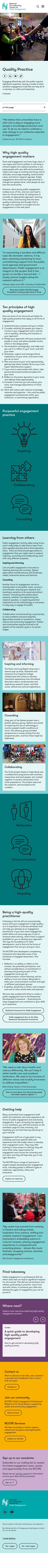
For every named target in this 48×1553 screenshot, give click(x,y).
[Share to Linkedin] (10, 76)
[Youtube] (11, 1511)
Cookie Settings (9, 1538)
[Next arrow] (42, 1319)
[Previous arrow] (35, 1319)
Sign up (9, 1482)
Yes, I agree (9, 1546)
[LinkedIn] (5, 1511)
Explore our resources (14, 1179)
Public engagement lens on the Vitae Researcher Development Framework (23, 1018)
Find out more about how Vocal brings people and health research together (24, 1093)
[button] (21, 76)
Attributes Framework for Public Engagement (23, 1010)
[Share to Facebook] (5, 76)
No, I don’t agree (28, 1546)
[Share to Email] (15, 76)
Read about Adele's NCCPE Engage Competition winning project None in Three (24, 291)
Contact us (11, 1387)
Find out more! (13, 1413)
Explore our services (15, 1439)
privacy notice (22, 1474)
